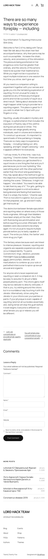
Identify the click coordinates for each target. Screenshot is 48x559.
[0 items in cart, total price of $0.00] (42, 5)
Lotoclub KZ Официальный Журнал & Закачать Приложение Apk (19, 469)
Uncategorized (22, 34)
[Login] (37, 5)
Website (6, 420)
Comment (7, 373)
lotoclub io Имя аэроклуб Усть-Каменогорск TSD (18, 489)
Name (5, 400)
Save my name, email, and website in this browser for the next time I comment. (24, 431)
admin (13, 34)
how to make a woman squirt (19, 258)
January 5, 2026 (42, 469)
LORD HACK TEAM (11, 5)
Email (5, 410)
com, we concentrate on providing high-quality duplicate (12, 336)
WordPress (41, 554)
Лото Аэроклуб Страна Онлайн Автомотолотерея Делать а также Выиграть (18, 479)
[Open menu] (32, 5)
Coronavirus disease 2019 (15, 498)
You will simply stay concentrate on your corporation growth (33, 335)
